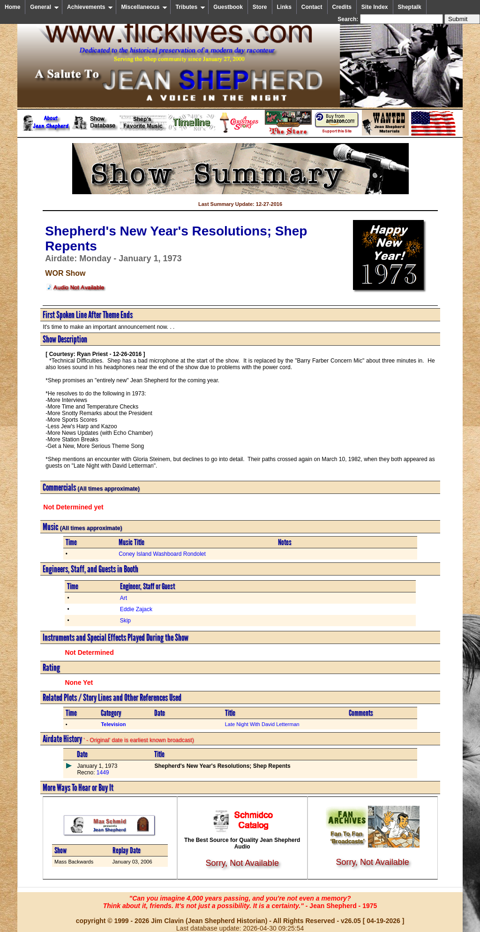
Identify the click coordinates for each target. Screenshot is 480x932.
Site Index (374, 7)
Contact (311, 7)
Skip (125, 620)
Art (123, 598)
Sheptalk (409, 7)
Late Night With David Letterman (262, 724)
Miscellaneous (144, 7)
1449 (102, 772)
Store (260, 7)
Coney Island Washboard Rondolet (162, 554)
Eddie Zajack (136, 609)
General (44, 7)
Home (12, 7)
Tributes (190, 7)
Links (284, 7)
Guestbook (228, 7)
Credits (342, 7)
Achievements (90, 7)
